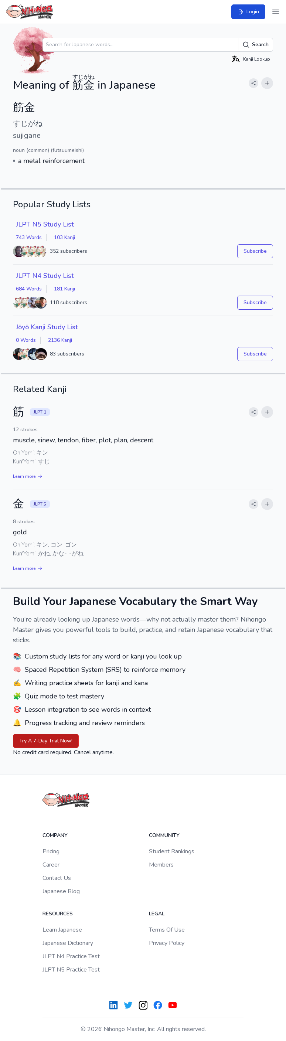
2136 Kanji (60, 340)
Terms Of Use (167, 930)
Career (50, 865)
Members (161, 865)
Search (255, 44)
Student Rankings (171, 851)
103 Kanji (64, 237)
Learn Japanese (62, 930)
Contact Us (56, 878)
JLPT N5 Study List (45, 224)
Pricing (50, 851)
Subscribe (255, 251)
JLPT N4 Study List (45, 275)
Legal (156, 913)
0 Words (26, 340)
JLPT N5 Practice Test (71, 970)
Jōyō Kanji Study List (47, 327)
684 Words (29, 288)
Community (164, 835)
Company (55, 835)
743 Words (29, 237)
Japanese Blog (61, 891)
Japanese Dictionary (67, 943)
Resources (57, 913)
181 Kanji (64, 288)
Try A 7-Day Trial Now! (45, 740)
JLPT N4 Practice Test (71, 956)
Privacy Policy (166, 943)
